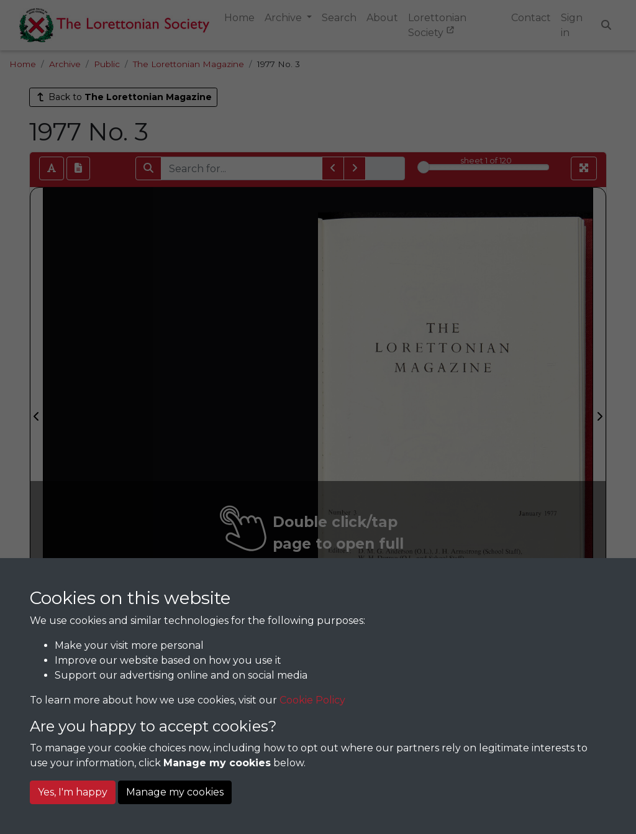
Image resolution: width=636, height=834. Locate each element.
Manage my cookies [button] (175, 792)
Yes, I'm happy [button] (72, 792)
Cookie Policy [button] (312, 700)
